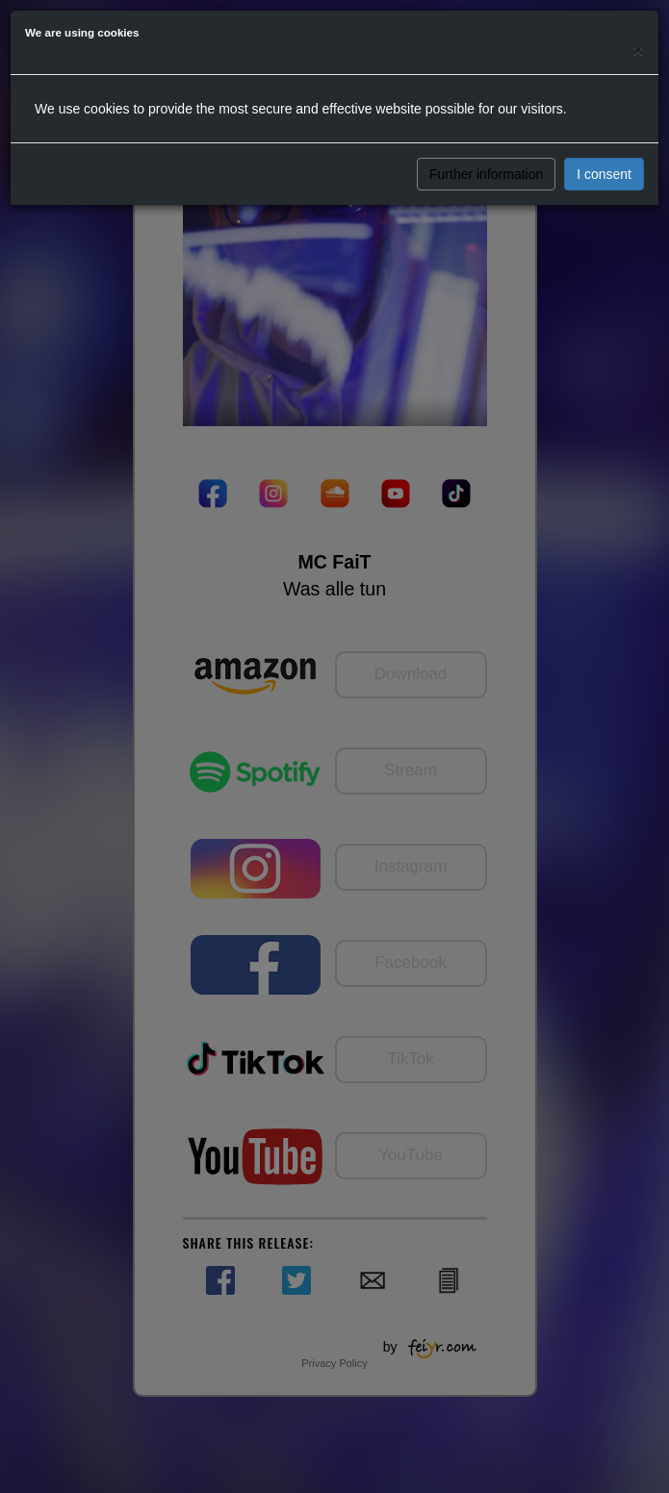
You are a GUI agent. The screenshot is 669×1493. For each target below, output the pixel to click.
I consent (604, 174)
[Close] (638, 49)
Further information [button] (486, 174)
